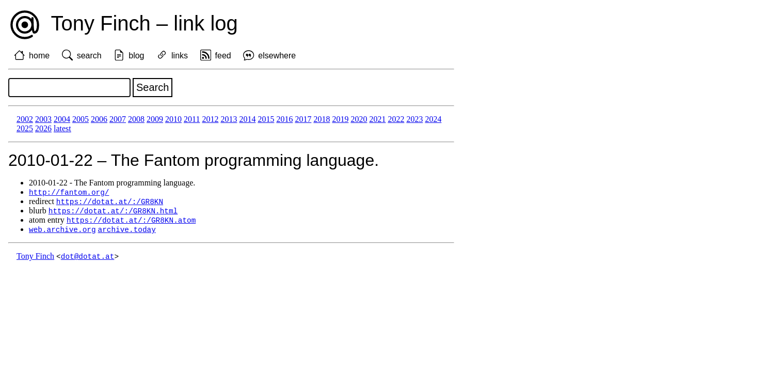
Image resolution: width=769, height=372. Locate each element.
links (179, 55)
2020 (358, 119)
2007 (117, 119)
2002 (25, 119)
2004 (62, 119)
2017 (303, 119)
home (39, 55)
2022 (396, 119)
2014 (247, 119)
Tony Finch (35, 259)
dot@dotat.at (88, 259)
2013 (228, 119)
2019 (340, 119)
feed (223, 55)
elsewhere (277, 55)
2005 (80, 119)
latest (62, 128)
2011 (192, 119)
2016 (284, 119)
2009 (155, 119)
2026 (43, 128)
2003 (43, 119)
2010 (173, 119)
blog (136, 55)
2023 (414, 119)
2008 (136, 119)
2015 (266, 119)
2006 (99, 119)
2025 (25, 128)
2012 (210, 119)
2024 (433, 119)
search (89, 55)
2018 (321, 119)
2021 (377, 119)
